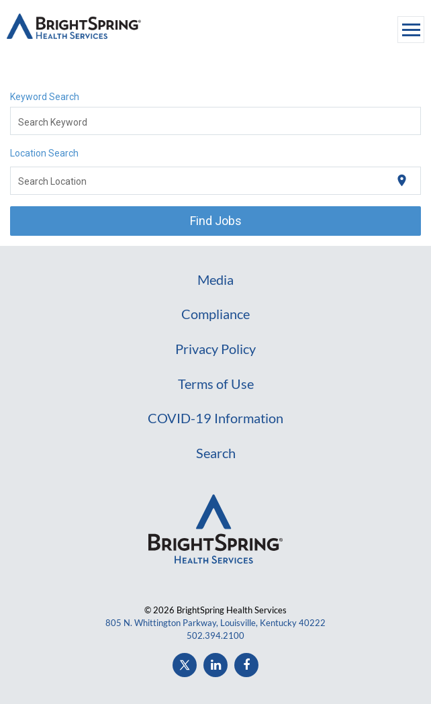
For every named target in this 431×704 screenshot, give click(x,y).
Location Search (44, 153)
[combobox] (216, 121)
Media (215, 279)
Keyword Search (44, 96)
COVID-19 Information (215, 418)
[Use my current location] (402, 180)
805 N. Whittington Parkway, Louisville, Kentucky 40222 (215, 622)
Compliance (215, 314)
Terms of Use (216, 384)
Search (216, 453)
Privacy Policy (215, 349)
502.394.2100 (215, 635)
